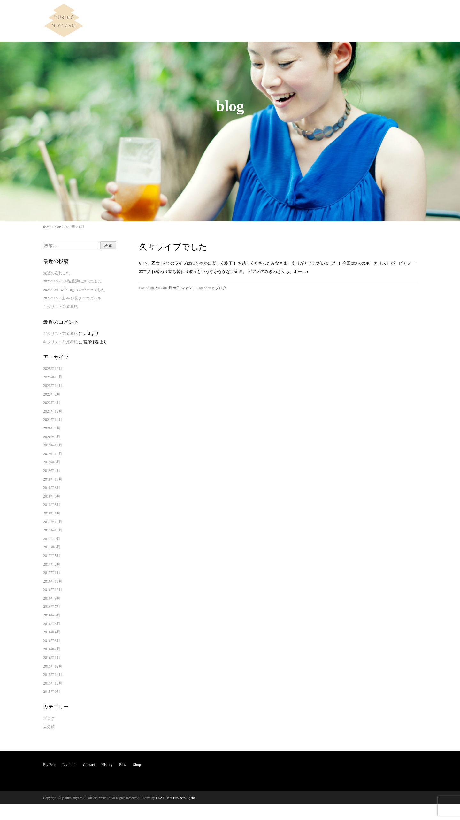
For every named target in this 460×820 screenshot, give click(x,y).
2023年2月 (51, 394)
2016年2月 (51, 649)
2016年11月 (52, 581)
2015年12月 (52, 666)
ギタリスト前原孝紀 (60, 307)
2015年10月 (52, 683)
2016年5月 (51, 624)
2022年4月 (51, 402)
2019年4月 (51, 470)
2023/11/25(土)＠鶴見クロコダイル (72, 298)
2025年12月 (52, 369)
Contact (350, 11)
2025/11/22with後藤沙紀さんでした (72, 281)
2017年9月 (51, 539)
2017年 (70, 226)
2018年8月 (51, 487)
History (372, 11)
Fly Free (304, 11)
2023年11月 (52, 385)
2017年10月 (52, 530)
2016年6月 (51, 615)
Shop (408, 11)
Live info (328, 11)
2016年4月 (51, 632)
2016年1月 (51, 657)
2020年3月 (51, 437)
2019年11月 (52, 445)
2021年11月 (52, 419)
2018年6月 (51, 496)
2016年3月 (51, 640)
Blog (391, 11)
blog (58, 226)
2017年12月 (52, 522)
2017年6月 (51, 547)
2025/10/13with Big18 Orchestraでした (74, 290)
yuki (189, 288)
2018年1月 (51, 513)
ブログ (220, 288)
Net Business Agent (181, 798)
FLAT (160, 798)
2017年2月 (51, 564)
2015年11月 (52, 674)
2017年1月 (51, 572)
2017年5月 (51, 555)
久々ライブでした (173, 246)
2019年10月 (52, 454)
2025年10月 (52, 377)
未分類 (49, 727)
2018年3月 (51, 504)
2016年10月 (52, 589)
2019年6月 (51, 462)
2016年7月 (51, 606)
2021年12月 (52, 411)
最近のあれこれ (56, 273)
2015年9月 (51, 691)
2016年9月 (51, 598)
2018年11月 (52, 479)
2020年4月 (51, 428)
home (47, 226)
